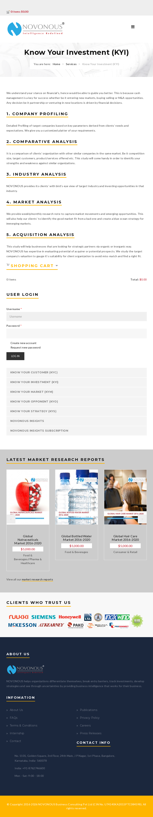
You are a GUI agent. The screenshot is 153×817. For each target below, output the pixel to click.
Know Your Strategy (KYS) (33, 411)
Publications (88, 710)
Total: (134, 279)
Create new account (24, 343)
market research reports (37, 579)
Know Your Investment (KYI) (34, 382)
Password (14, 325)
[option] (28, 520)
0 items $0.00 (17, 11)
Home (56, 64)
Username (14, 309)
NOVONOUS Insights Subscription (39, 430)
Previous (10, 519)
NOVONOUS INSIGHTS (27, 421)
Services (71, 64)
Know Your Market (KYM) (31, 392)
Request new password (26, 347)
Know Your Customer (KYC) (33, 372)
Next (142, 519)
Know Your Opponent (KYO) (34, 401)
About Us (16, 710)
